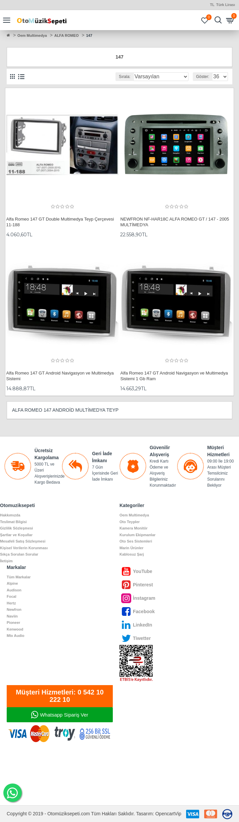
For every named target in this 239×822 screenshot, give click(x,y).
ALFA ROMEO (66, 35)
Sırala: (125, 76)
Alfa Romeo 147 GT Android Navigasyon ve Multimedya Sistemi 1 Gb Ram (174, 376)
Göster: (202, 76)
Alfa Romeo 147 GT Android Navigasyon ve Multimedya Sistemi (60, 376)
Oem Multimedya (32, 35)
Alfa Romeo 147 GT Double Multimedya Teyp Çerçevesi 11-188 (60, 222)
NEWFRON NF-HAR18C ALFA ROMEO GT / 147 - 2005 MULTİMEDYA (174, 222)
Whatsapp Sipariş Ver (64, 715)
